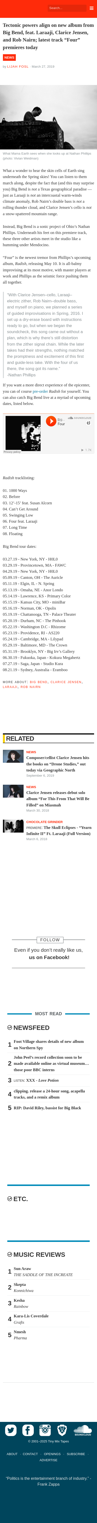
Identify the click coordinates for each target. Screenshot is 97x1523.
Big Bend (38, 681)
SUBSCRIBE (76, 1454)
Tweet (26, 75)
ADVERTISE (48, 1460)
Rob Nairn (31, 686)
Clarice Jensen (66, 681)
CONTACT (30, 1454)
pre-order (40, 391)
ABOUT (12, 1454)
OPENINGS (52, 1454)
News (9, 57)
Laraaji (10, 686)
